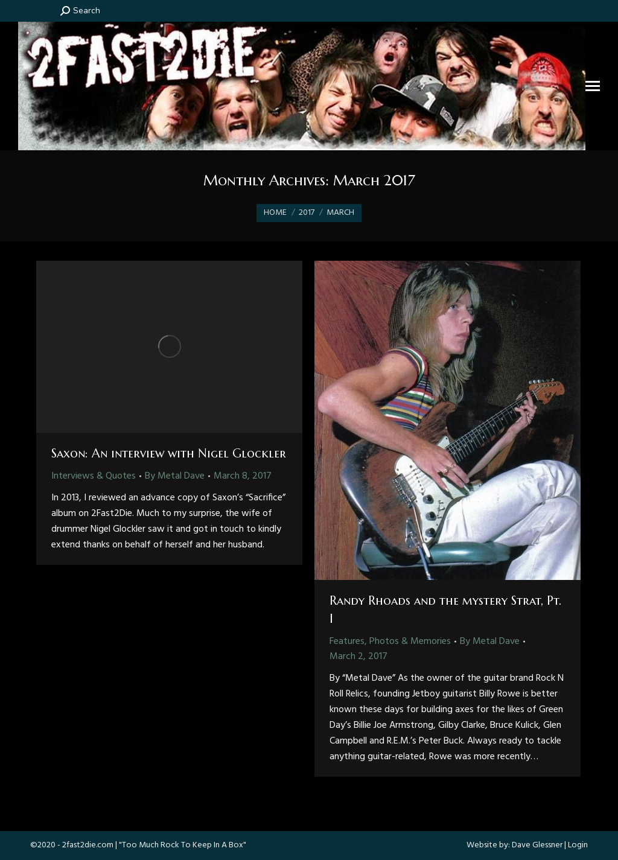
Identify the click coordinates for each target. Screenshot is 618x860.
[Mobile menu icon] (592, 86)
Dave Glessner (537, 845)
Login (578, 845)
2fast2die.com (87, 845)
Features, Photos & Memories (390, 641)
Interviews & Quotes (93, 476)
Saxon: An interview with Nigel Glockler (168, 453)
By (175, 476)
